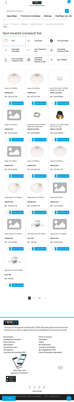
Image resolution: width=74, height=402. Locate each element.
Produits (15, 24)
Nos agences (8, 350)
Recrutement (8, 345)
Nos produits (8, 337)
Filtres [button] (9, 398)
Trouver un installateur (47, 347)
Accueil (6, 24)
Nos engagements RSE (47, 350)
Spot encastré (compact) (55, 24)
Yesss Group (37, 391)
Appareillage (12, 16)
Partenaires (43, 339)
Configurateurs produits (12, 339)
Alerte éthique (20, 396)
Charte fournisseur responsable (50, 352)
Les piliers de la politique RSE (14, 352)
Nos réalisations (45, 345)
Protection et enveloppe (31, 16)
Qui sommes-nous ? (10, 347)
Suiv (39, 298)
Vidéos (41, 342)
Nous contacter (9, 342)
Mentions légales (34, 396)
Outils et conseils (45, 337)
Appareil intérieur (37, 24)
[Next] (45, 298)
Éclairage (48, 16)
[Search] (35, 11)
